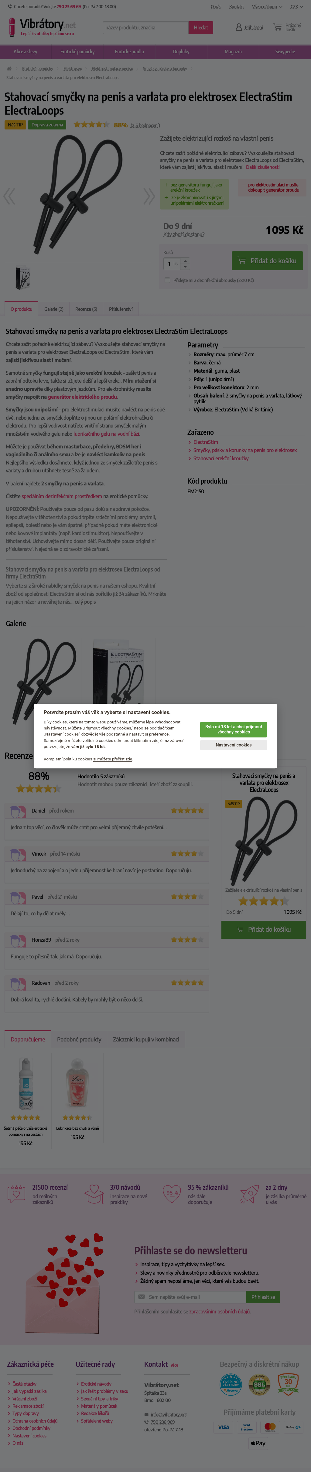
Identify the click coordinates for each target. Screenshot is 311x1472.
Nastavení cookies (233, 745)
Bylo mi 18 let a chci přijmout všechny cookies (233, 729)
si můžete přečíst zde (112, 758)
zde (155, 740)
